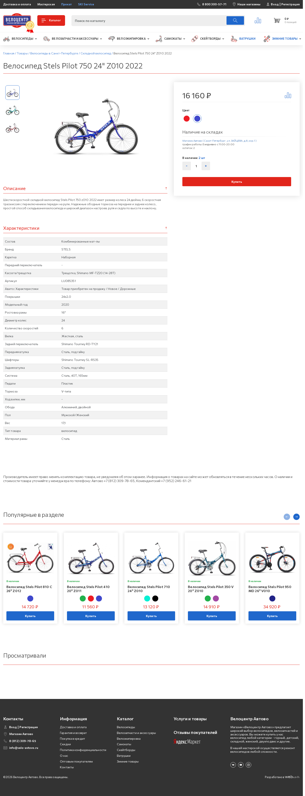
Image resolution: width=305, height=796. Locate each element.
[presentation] (287, 517)
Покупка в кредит (72, 738)
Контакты (67, 767)
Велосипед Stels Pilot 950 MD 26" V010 (269, 589)
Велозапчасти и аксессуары (136, 733)
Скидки (65, 744)
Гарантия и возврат (73, 733)
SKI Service (86, 4)
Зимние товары (128, 761)
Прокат (66, 4)
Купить (236, 181)
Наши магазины (248, 4)
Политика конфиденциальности (83, 750)
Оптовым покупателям (76, 761)
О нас (64, 755)
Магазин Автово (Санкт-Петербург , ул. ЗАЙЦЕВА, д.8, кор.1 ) (219, 140)
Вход (275, 4)
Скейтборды (126, 750)
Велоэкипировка (129, 738)
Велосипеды (126, 727)
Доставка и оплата (17, 4)
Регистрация (290, 4)
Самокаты (124, 744)
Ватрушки (124, 755)
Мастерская (46, 4)
